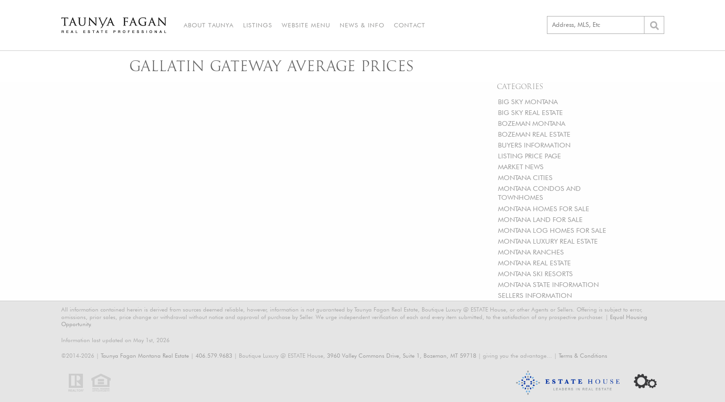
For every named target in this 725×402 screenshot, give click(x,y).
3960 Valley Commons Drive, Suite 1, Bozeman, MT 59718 (401, 355)
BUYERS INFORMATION (534, 145)
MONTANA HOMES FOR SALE (543, 209)
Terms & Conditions (583, 355)
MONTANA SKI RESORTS (535, 274)
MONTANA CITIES (525, 177)
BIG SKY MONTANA (528, 102)
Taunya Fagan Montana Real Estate (145, 355)
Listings (257, 25)
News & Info (362, 25)
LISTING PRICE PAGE (529, 156)
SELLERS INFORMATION (535, 295)
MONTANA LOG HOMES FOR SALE (552, 230)
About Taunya (209, 25)
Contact (409, 25)
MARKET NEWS (521, 167)
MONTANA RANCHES (531, 252)
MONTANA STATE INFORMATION (548, 284)
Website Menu (306, 25)
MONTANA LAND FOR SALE (540, 219)
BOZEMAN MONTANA (531, 123)
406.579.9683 (214, 355)
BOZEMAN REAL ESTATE (534, 134)
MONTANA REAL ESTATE (534, 263)
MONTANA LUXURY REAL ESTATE (548, 241)
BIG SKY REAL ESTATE (530, 112)
